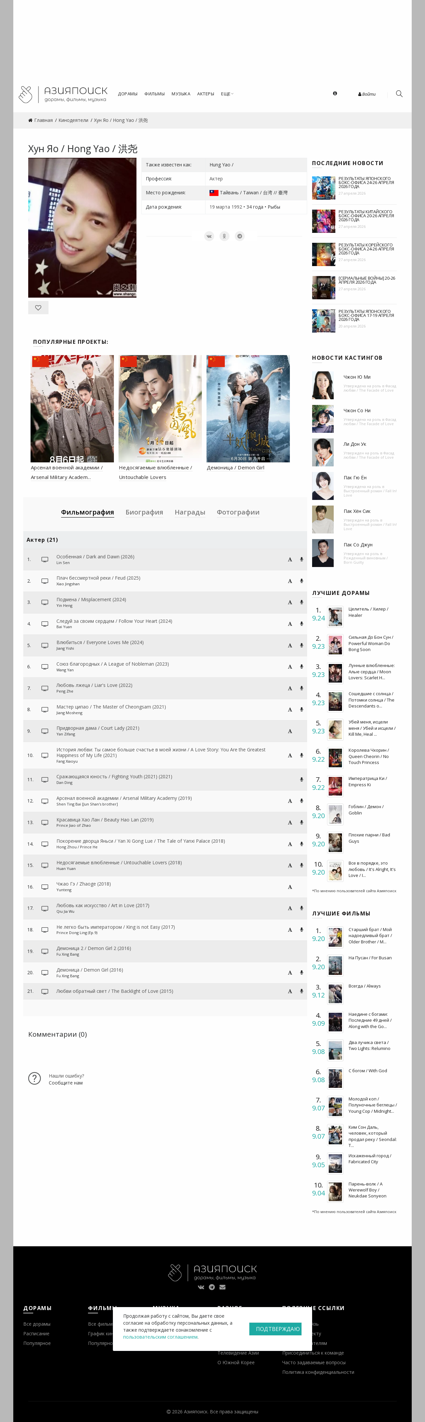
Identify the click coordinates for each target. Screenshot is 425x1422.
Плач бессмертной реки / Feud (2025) (98, 578)
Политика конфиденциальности (318, 1372)
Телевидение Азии (238, 1353)
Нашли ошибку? (66, 1076)
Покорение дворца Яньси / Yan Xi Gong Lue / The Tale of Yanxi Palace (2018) (140, 841)
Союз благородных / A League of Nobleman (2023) (112, 664)
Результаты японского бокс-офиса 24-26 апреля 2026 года (366, 182)
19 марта (220, 207)
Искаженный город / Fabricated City (370, 1159)
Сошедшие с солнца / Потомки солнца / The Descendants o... (371, 700)
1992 (236, 207)
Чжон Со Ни (357, 410)
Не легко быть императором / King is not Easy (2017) (115, 927)
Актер (216, 178)
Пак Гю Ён (355, 477)
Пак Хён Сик (357, 511)
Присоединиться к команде (313, 1353)
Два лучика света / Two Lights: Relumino (369, 1045)
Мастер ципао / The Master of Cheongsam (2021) (111, 707)
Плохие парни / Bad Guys (369, 838)
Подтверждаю (278, 1329)
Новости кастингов (347, 357)
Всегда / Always (365, 986)
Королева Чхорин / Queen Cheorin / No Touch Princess (369, 756)
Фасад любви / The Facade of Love (370, 388)
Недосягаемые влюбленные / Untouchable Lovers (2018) (119, 862)
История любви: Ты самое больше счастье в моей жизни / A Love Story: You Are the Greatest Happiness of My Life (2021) (161, 752)
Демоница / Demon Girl (235, 467)
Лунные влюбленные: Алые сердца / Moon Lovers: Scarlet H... (372, 671)
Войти (367, 94)
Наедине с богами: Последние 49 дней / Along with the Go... (370, 1020)
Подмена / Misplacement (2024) (91, 599)
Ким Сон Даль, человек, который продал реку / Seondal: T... (373, 1136)
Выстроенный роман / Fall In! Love (370, 493)
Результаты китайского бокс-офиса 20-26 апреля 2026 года (366, 216)
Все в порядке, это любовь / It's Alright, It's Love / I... (372, 869)
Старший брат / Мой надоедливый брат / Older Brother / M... (370, 935)
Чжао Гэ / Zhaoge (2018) (83, 884)
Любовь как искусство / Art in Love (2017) (102, 905)
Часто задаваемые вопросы (314, 1362)
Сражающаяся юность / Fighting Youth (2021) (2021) (114, 776)
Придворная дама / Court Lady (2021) (97, 728)
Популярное (37, 1343)
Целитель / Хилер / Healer (368, 612)
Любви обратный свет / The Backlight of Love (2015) (114, 991)
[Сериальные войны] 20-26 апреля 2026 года (367, 280)
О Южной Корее (236, 1362)
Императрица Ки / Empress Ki (368, 781)
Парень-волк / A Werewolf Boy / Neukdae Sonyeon (367, 1190)
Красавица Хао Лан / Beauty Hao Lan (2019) (105, 819)
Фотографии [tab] (238, 512)
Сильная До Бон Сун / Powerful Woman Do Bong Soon (371, 643)
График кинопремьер (112, 1333)
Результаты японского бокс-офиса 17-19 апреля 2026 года (366, 315)
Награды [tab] (190, 512)
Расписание (36, 1333)
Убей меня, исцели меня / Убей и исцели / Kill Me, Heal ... (372, 728)
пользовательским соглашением (160, 1337)
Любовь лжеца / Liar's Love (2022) (94, 685)
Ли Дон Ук (355, 444)
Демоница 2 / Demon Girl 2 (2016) (93, 948)
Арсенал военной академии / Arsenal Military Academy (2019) (124, 798)
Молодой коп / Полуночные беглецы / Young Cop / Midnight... (373, 1105)
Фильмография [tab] (87, 512)
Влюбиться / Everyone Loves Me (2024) (100, 642)
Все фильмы (102, 1324)
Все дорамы (36, 1324)
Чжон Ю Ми (357, 377)
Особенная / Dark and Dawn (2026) (95, 556)
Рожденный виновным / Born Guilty (366, 560)
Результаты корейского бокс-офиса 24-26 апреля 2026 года (366, 249)
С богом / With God (368, 1071)
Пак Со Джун (358, 544)
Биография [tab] (144, 512)
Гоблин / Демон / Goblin (366, 809)
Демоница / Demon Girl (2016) (89, 970)
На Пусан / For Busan (370, 958)
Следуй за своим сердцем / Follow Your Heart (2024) (114, 621)
